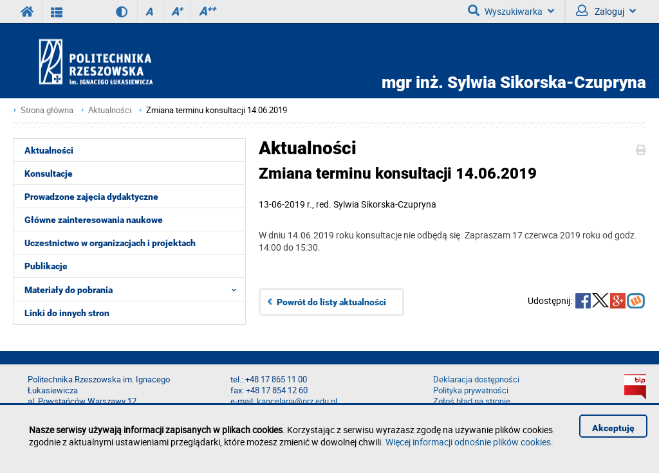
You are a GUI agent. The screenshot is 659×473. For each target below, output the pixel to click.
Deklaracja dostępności (476, 379)
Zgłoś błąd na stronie (471, 401)
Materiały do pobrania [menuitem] (134, 289)
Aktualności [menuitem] (48, 150)
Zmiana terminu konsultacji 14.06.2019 (216, 110)
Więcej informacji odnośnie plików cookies (468, 442)
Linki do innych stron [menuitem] (66, 313)
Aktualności (109, 110)
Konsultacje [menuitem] (48, 173)
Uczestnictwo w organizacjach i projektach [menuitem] (110, 243)
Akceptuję (613, 428)
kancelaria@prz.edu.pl (297, 401)
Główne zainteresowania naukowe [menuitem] (93, 220)
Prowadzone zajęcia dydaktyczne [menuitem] (91, 197)
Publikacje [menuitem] (46, 266)
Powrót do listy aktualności (331, 302)
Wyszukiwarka (511, 10)
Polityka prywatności (470, 390)
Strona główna (47, 110)
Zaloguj (606, 10)
